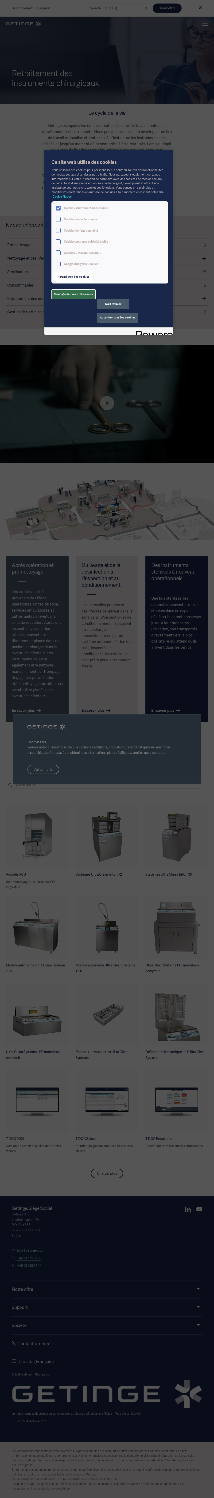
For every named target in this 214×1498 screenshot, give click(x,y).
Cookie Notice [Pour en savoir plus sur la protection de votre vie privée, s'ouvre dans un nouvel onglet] (62, 197)
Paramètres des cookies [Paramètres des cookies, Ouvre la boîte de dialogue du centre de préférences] (74, 276)
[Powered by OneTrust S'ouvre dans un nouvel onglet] (153, 332)
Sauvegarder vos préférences (73, 294)
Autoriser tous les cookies (118, 317)
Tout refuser (113, 304)
